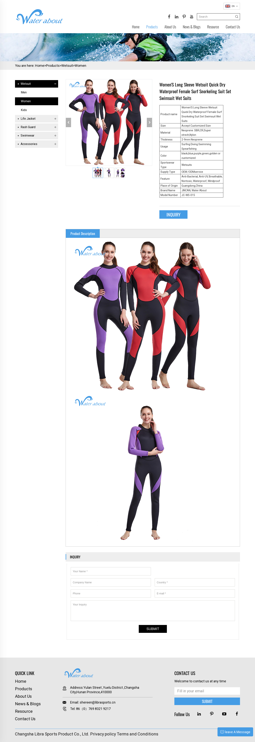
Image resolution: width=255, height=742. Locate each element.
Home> (40, 66)
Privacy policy (103, 734)
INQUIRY (173, 214)
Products (152, 26)
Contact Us (233, 26)
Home (136, 26)
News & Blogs (191, 26)
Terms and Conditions (137, 734)
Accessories (29, 144)
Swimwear (27, 135)
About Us (170, 26)
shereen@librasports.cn (98, 702)
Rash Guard (28, 127)
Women (80, 66)
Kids (24, 110)
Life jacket (28, 118)
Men (24, 92)
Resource (213, 26)
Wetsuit (67, 66)
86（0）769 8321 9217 (93, 709)
